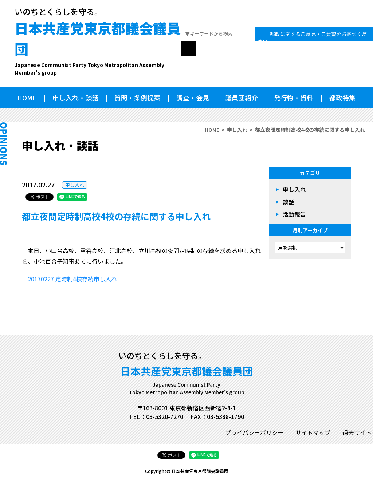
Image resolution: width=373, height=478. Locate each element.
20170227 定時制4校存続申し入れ (72, 278)
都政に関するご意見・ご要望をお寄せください (312, 37)
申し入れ (237, 129)
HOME (26, 97)
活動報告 (294, 214)
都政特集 (342, 97)
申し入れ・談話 (75, 97)
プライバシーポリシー (254, 432)
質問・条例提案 (137, 97)
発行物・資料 (293, 97)
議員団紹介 (241, 97)
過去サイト (357, 432)
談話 (288, 201)
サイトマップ (312, 432)
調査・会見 (192, 97)
